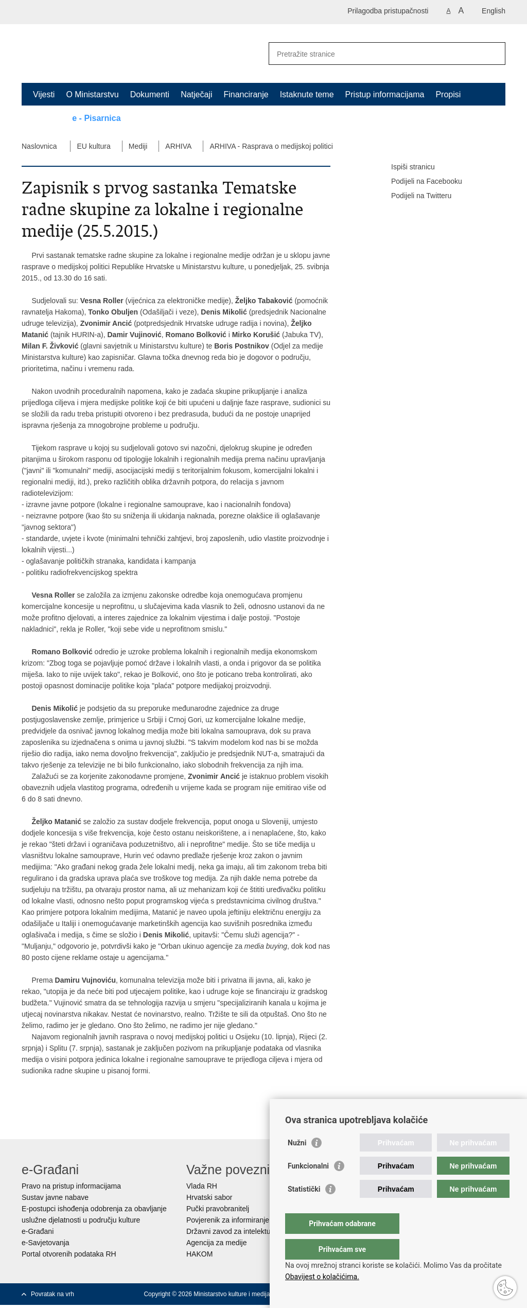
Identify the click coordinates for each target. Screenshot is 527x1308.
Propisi (448, 94)
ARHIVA (178, 146)
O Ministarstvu (92, 94)
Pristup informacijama (385, 94)
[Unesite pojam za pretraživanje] (376, 53)
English (493, 11)
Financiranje (245, 94)
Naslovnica (39, 146)
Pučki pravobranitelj (217, 1209)
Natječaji (196, 94)
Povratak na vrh (52, 1294)
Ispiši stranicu (406, 167)
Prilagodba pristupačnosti (387, 11)
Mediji (138, 146)
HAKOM (199, 1254)
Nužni (297, 1163)
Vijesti (44, 94)
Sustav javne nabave (55, 1197)
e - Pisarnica (96, 118)
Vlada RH (201, 1186)
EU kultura (93, 146)
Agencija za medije (216, 1243)
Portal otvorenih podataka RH (69, 1254)
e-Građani (38, 1231)
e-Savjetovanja (45, 1243)
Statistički (304, 1210)
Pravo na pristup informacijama (71, 1186)
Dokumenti (149, 94)
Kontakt (47, 118)
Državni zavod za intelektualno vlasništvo (252, 1231)
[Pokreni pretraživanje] (493, 53)
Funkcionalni (308, 1186)
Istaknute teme (307, 94)
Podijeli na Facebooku (419, 181)
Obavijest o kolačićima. (322, 1276)
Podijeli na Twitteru (414, 196)
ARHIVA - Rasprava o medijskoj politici (270, 146)
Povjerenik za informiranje (227, 1220)
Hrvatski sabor (209, 1197)
